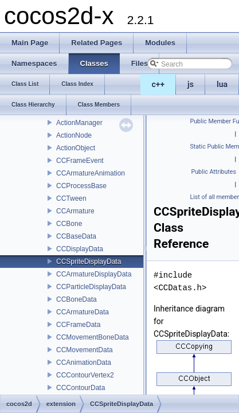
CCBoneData (76, 299)
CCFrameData (78, 325)
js (190, 84)
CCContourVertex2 (85, 375)
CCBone (69, 224)
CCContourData (80, 388)
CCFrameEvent (80, 161)
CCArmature (75, 211)
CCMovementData (84, 350)
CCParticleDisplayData (91, 287)
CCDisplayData (79, 249)
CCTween (71, 198)
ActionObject (75, 148)
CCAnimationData (83, 363)
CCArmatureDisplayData (93, 274)
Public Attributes (213, 172)
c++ (158, 84)
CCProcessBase (81, 186)
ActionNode (74, 135)
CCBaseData (76, 236)
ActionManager (79, 123)
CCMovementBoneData (92, 337)
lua (222, 84)
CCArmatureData (82, 312)
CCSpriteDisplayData (88, 262)
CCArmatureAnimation (90, 173)
